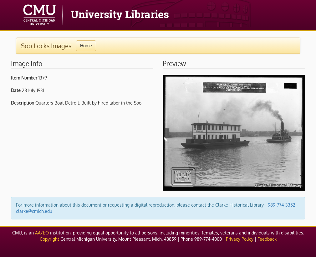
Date (16, 90)
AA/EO (42, 232)
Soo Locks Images (46, 46)
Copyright (49, 239)
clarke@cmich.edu (34, 211)
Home (86, 45)
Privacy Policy (239, 239)
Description (22, 102)
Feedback (267, 239)
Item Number (24, 77)
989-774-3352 (281, 205)
